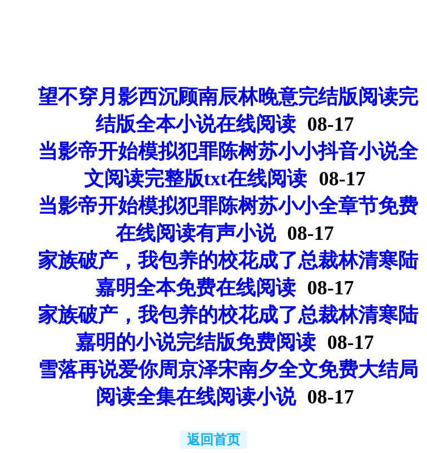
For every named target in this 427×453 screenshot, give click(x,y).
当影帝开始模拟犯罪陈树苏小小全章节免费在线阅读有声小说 (228, 219)
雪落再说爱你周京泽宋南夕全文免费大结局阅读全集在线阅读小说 (228, 383)
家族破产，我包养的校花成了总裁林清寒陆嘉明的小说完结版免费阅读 (228, 328)
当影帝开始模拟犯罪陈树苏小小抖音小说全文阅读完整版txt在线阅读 (228, 165)
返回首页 (213, 439)
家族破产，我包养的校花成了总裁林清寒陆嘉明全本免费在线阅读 (228, 274)
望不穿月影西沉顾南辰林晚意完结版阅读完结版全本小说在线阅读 (228, 110)
